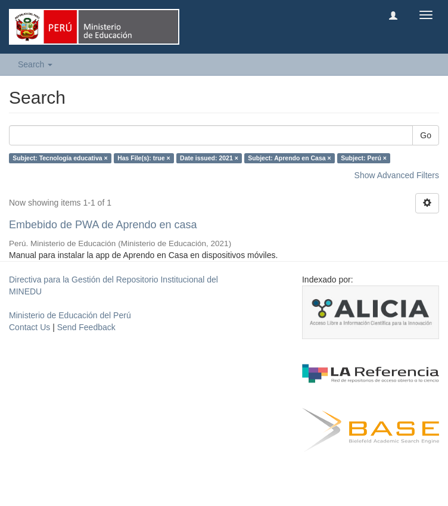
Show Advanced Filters (396, 175)
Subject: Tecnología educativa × (60, 158)
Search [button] (35, 64)
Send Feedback (86, 327)
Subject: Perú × (364, 158)
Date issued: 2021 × (209, 158)
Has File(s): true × (143, 158)
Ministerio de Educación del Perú (70, 315)
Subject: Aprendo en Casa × (289, 158)
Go (425, 135)
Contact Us (29, 327)
